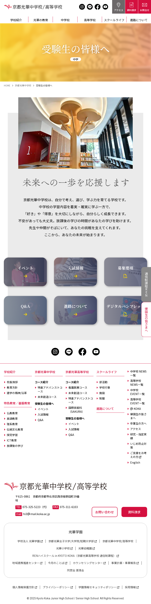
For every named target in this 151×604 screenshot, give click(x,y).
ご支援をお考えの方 (138, 455)
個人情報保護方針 (23, 587)
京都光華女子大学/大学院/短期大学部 (71, 541)
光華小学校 (63, 548)
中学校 (65, 20)
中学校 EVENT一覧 (137, 392)
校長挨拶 (12, 382)
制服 (102, 398)
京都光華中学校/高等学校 (117, 541)
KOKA (135, 409)
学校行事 (104, 387)
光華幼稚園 (85, 548)
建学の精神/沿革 (17, 393)
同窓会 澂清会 (75, 570)
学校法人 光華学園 (28, 541)
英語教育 (12, 418)
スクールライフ (114, 20)
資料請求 (134, 512)
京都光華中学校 (45, 372)
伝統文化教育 (15, 429)
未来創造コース (47, 397)
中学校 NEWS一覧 (138, 373)
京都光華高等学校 (77, 372)
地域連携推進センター (25, 563)
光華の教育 (40, 20)
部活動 (103, 382)
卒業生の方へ (138, 423)
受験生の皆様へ (44, 404)
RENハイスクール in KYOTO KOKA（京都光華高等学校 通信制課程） (74, 555)
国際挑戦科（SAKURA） (76, 409)
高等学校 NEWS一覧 (136, 382)
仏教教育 (12, 413)
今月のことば (56, 563)
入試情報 (43, 414)
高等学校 (90, 20)
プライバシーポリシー (56, 587)
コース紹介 (41, 382)
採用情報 (130, 587)
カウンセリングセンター (88, 563)
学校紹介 (16, 20)
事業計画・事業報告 (123, 563)
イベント (43, 409)
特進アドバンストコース (50, 389)
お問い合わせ (104, 512)
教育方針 (12, 387)
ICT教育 (12, 440)
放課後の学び (15, 446)
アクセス (135, 429)
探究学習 (12, 435)
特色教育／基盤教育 (17, 403)
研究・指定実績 (138, 436)
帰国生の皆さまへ (138, 416)
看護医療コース (77, 387)
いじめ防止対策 (138, 445)
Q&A (40, 420)
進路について (105, 408)
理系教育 (12, 424)
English (135, 462)
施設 (102, 393)
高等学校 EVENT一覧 (137, 401)
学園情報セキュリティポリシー (97, 587)
